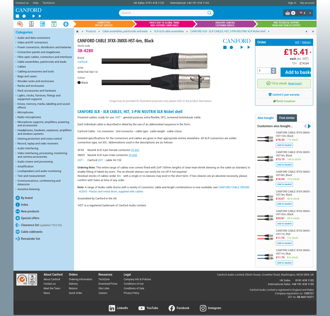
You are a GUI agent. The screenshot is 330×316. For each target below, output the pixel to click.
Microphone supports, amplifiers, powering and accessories (42, 123)
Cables (21, 67)
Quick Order (75, 290)
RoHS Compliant (284, 98)
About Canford (52, 276)
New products (27, 211)
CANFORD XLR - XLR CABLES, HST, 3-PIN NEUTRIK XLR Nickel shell (129, 111)
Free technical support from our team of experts (286, 24)
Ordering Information (80, 276)
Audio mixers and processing (34, 162)
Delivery (306, 42)
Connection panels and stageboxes (38, 52)
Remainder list (28, 239)
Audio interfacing (27, 149)
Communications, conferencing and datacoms (38, 182)
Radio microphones (28, 117)
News (47, 290)
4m (120, 175)
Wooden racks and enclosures (35, 81)
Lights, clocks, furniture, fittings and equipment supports (38, 97)
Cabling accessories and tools (35, 72)
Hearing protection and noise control (39, 139)
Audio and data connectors (33, 38)
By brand (24, 198)
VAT (297, 42)
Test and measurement (30, 176)
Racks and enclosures (30, 86)
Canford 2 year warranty (284, 91)
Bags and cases (26, 77)
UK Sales (285, 277)
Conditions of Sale (134, 285)
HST (118, 117)
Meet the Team (52, 285)
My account (307, 2)
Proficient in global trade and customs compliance (164, 24)
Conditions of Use (134, 280)
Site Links (103, 285)
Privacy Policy (131, 290)
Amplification (25, 167)
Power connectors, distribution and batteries (43, 47)
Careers (102, 290)
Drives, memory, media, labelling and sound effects (43, 105)
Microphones (24, 113)
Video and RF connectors (32, 43)
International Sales (279, 281)
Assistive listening (28, 189)
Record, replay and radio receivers (37, 144)
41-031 (135, 150)
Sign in (292, 2)
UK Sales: (139, 2)
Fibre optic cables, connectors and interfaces (44, 57)
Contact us (22, 2)
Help (36, 2)
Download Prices (107, 280)
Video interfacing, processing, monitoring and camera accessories (41, 155)
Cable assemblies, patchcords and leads (41, 62)
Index (22, 205)
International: (178, 2)
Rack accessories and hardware (36, 91)
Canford (82, 61)
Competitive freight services (104, 24)
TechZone (49, 2)
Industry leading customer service (225, 24)
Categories (24, 32)
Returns (73, 285)
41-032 (133, 155)
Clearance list (39, 225)
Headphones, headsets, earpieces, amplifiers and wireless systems (44, 132)
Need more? (295, 80)
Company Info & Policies (137, 276)
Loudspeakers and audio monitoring (38, 171)
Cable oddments (29, 232)
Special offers (27, 218)
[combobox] (166, 13)
